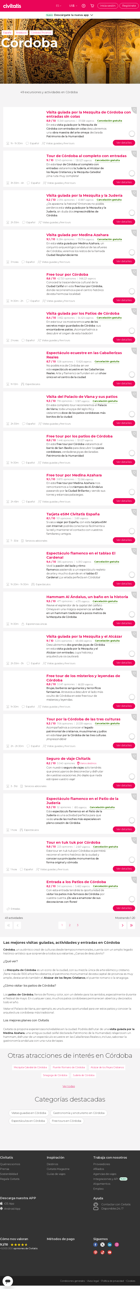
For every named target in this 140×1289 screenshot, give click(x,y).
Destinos (52, 1164)
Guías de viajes (56, 1174)
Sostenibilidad (9, 1174)
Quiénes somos (10, 1164)
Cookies (130, 1281)
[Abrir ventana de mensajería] (8, 1281)
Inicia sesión (107, 5)
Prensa (4, 1169)
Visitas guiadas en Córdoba (28, 1113)
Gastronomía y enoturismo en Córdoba (79, 1113)
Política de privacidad (112, 1281)
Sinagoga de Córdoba (55, 1075)
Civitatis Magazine (58, 1169)
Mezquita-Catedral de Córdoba (30, 1067)
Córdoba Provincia (41, 32)
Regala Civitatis (9, 1179)
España (7, 32)
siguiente (121, 925)
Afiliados (98, 1169)
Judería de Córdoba (83, 1075)
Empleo (98, 1188)
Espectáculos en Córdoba (28, 1120)
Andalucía (21, 32)
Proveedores (101, 1164)
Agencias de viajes (104, 1174)
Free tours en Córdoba (66, 1120)
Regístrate (129, 5)
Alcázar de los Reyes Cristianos (107, 1067)
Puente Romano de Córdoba (69, 1067)
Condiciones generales (72, 1281)
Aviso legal (93, 1281)
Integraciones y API (105, 1179)
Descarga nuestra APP (18, 1198)
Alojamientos (101, 1183)
